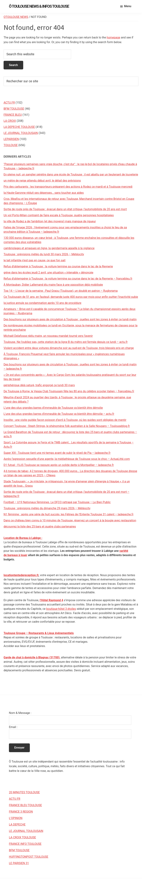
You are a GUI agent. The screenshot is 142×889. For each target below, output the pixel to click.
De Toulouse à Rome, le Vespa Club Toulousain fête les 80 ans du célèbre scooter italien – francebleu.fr (69, 391)
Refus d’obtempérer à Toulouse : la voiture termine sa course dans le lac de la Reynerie (58, 266)
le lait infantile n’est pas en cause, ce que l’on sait (35, 260)
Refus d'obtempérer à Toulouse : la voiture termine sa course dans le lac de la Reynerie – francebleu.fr (68, 278)
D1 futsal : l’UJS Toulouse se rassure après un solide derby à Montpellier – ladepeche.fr (59, 465)
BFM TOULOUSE (14, 108)
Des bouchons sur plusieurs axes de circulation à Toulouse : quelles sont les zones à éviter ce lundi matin (70, 319)
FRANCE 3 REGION (21, 811)
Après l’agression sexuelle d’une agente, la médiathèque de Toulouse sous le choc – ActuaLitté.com (67, 459)
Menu (127, 6)
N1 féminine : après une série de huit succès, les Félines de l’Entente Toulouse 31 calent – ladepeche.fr (68, 514)
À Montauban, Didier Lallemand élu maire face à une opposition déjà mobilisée (53, 284)
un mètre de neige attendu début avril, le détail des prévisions (42, 180)
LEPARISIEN (11, 139)
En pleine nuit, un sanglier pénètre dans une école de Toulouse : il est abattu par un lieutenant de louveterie (71, 174)
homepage (113, 37)
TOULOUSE (11, 145)
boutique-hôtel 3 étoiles (61, 608)
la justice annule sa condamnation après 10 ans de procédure (42, 303)
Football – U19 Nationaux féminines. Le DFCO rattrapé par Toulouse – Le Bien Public (57, 502)
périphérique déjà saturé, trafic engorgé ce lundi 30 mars (39, 385)
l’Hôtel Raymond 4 (51, 600)
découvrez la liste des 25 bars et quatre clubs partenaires (40, 526)
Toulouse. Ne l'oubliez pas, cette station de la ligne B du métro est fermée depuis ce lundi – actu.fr (66, 342)
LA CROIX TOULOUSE (22, 837)
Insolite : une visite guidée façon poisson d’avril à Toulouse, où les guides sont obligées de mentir (65, 420)
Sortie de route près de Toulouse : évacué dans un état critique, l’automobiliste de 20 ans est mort (65, 209)
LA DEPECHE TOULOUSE (19, 127)
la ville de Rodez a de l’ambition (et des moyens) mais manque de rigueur (50, 221)
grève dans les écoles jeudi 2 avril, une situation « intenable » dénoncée (48, 272)
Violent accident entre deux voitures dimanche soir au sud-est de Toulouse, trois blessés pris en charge (69, 348)
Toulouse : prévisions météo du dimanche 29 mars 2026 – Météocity (47, 508)
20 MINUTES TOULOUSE (24, 792)
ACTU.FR (9, 102)
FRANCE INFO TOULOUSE (25, 844)
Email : (13, 727)
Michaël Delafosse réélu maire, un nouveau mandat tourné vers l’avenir (48, 336)
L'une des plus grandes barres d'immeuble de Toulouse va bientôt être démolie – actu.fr (59, 414)
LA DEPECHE (17, 824)
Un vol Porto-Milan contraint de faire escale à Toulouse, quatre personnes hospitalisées (59, 215)
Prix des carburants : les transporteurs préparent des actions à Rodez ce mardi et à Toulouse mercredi (68, 186)
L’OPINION (15, 818)
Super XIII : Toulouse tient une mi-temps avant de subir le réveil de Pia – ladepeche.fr (57, 453)
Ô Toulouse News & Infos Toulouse (39, 6)
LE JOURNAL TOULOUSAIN (21, 133)
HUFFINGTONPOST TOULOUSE (28, 856)
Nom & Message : (20, 713)
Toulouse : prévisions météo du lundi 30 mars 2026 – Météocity (44, 254)
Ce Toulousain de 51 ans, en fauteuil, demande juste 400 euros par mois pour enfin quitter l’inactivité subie (71, 297)
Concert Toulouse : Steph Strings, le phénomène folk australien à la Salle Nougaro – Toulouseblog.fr (67, 426)
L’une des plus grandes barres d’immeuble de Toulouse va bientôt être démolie (53, 407)
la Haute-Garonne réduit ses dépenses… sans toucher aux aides (44, 192)
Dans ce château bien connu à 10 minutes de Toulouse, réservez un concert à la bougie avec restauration (70, 520)
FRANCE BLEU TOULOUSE (25, 805)
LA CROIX (10, 121)
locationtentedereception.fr (21, 575)
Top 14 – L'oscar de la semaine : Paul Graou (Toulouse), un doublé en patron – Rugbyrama (61, 290)
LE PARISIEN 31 (19, 863)
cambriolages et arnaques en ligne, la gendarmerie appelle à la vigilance (49, 248)
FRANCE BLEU (13, 114)
